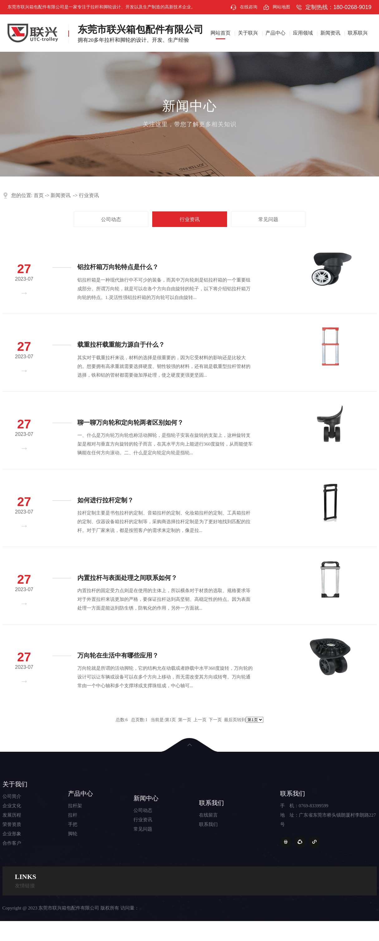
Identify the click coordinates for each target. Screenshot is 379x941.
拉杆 (72, 815)
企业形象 (11, 833)
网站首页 (221, 33)
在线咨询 (248, 7)
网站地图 (281, 7)
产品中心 (275, 33)
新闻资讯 (330, 33)
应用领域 (303, 33)
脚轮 (72, 833)
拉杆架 (75, 805)
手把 (72, 824)
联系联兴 (358, 33)
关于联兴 (248, 33)
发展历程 (11, 815)
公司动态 (111, 219)
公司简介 (11, 796)
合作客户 (11, 843)
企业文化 (11, 805)
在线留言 (208, 815)
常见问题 (268, 219)
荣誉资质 (11, 824)
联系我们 (211, 802)
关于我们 (14, 784)
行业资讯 (89, 195)
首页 (39, 195)
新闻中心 (146, 798)
